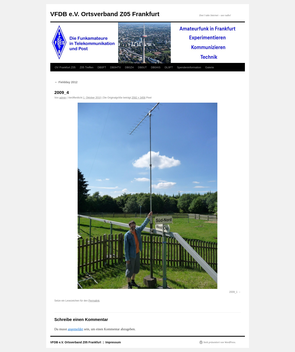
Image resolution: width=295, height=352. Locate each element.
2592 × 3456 (139, 97)
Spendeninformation (189, 67)
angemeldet (75, 329)
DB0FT (102, 67)
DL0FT (169, 67)
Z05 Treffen (86, 67)
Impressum (113, 342)
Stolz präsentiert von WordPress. (219, 342)
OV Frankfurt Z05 (65, 67)
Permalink (93, 300)
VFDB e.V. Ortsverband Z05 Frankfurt (104, 14)
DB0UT (142, 67)
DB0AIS (155, 67)
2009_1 (233, 292)
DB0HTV (115, 67)
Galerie (209, 67)
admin (62, 97)
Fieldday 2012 (66, 82)
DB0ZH (129, 67)
